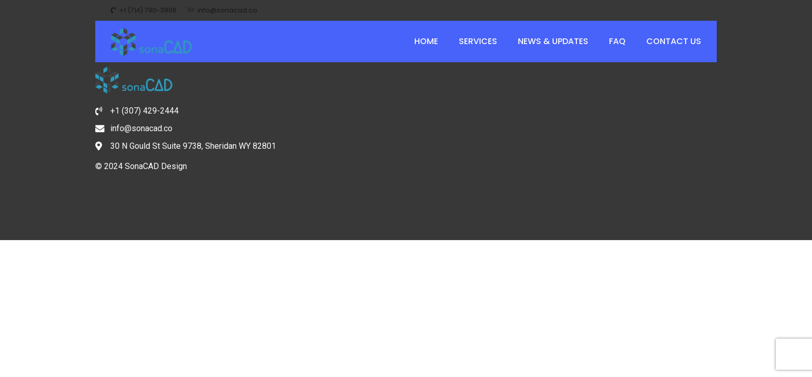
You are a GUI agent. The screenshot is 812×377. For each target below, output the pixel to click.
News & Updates (553, 41)
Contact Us (673, 41)
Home (426, 41)
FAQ (617, 41)
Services (478, 41)
